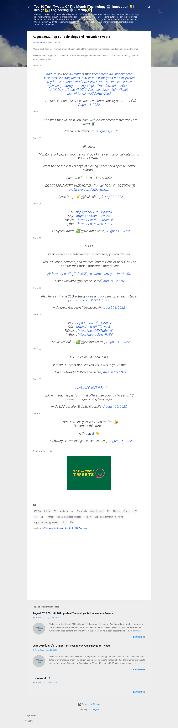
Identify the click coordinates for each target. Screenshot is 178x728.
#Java (127, 82)
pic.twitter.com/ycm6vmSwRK (109, 274)
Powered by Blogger (89, 704)
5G (55, 511)
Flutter (126, 511)
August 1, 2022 (89, 105)
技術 (72, 522)
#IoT (117, 78)
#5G (102, 82)
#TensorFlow (68, 82)
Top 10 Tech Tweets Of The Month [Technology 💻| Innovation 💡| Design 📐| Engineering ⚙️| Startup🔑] (84, 8)
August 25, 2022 (114, 372)
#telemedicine (53, 78)
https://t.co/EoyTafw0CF (69, 274)
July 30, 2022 (113, 197)
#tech (106, 90)
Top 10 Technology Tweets (46, 522)
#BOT (80, 90)
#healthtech (100, 74)
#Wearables (93, 90)
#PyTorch (128, 78)
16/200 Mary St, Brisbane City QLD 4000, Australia (64, 528)
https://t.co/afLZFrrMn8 (93, 216)
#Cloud (125, 86)
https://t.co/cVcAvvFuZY (95, 224)
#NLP (94, 82)
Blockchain (82, 511)
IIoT (135, 511)
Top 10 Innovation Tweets (69, 517)
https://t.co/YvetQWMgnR (89, 388)
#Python (52, 82)
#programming (75, 86)
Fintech (116, 511)
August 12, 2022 (118, 231)
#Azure (51, 74)
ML (42, 517)
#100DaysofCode (62, 90)
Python (50, 517)
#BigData (90, 78)
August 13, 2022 (113, 307)
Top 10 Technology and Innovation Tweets (103, 517)
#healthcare (123, 74)
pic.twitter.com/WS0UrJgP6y (89, 300)
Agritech (64, 511)
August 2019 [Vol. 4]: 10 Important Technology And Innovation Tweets (73, 613)
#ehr (114, 90)
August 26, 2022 (115, 406)
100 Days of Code (42, 511)
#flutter (84, 82)
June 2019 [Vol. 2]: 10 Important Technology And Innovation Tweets (71, 645)
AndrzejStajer (95, 710)
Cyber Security (97, 511)
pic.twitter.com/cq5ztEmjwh (89, 189)
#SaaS (123, 90)
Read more (139, 637)
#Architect (76, 74)
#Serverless (114, 82)
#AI (111, 74)
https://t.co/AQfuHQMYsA (93, 212)
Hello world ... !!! (42, 678)
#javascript (55, 86)
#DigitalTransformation (102, 86)
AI (72, 511)
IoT (35, 517)
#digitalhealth (73, 78)
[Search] (149, 7)
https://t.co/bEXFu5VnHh (96, 220)
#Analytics (105, 78)
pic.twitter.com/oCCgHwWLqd (89, 94)
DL (108, 511)
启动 (64, 522)
